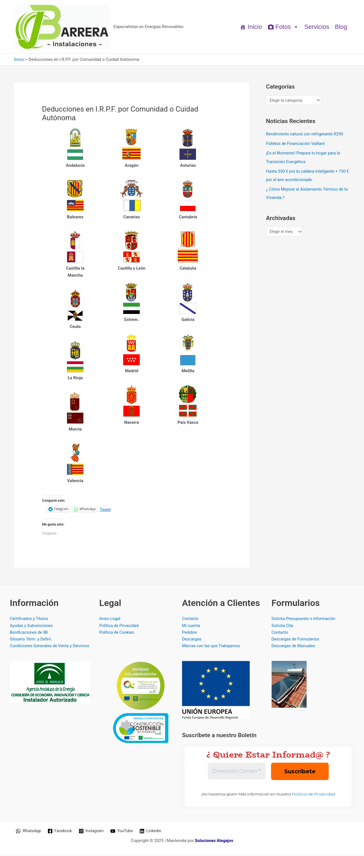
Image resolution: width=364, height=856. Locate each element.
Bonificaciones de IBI (29, 632)
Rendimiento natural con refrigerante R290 (305, 134)
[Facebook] (61, 831)
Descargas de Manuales (294, 646)
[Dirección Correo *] (236, 772)
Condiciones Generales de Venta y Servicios (50, 646)
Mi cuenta (191, 625)
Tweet (105, 509)
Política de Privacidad (119, 625)
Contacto (190, 618)
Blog (341, 26)
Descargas (192, 639)
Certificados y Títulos (29, 618)
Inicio (255, 26)
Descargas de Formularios (296, 639)
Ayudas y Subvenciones (32, 625)
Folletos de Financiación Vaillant (296, 143)
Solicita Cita (283, 625)
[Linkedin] (153, 831)
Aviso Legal (110, 618)
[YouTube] (124, 831)
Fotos (287, 26)
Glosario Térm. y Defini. (31, 639)
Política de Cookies (117, 632)
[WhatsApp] (28, 831)
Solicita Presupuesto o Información (304, 618)
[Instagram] (93, 831)
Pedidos (189, 632)
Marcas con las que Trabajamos (212, 646)
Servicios (316, 26)
